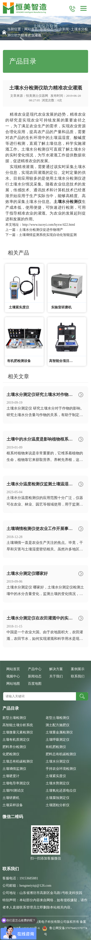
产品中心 (34, 669)
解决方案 (56, 669)
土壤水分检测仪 (35, 149)
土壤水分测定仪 (57, 761)
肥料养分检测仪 (14, 747)
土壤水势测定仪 (57, 783)
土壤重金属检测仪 (59, 732)
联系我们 (77, 676)
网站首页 (31, 29)
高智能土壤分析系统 (17, 725)
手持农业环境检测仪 (61, 769)
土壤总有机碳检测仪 (17, 761)
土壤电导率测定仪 (16, 783)
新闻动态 (46, 29)
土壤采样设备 (12, 805)
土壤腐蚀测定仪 (57, 798)
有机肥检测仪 (56, 747)
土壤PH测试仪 (13, 790)
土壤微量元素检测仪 (17, 732)
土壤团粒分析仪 (57, 805)
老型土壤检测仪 (57, 718)
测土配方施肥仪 (57, 725)
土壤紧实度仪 (56, 776)
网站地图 (13, 683)
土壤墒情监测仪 (14, 769)
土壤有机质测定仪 (16, 739)
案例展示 (77, 669)
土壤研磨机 (10, 798)
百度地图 (34, 683)
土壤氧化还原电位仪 (61, 790)
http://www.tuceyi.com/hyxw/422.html (48, 224)
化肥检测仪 (10, 754)
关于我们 (56, 676)
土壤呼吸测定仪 (57, 739)
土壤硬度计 (10, 776)
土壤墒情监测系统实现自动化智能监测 (48, 235)
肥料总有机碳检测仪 (61, 754)
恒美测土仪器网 (37, 95)
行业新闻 (62, 29)
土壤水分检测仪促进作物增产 (41, 230)
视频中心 (13, 676)
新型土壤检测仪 (14, 718)
